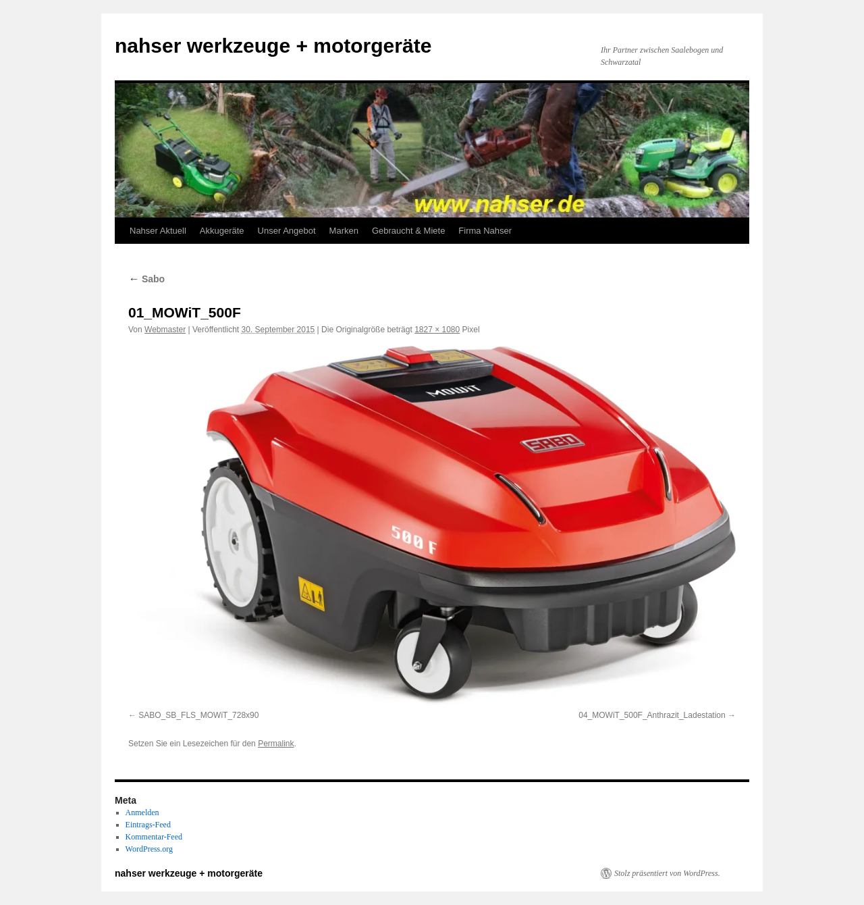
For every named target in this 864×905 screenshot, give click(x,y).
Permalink (276, 743)
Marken (343, 231)
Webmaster (165, 329)
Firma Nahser (485, 231)
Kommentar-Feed (154, 837)
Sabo (146, 279)
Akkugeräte (222, 231)
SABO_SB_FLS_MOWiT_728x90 (198, 715)
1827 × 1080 (437, 329)
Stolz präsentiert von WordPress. (667, 873)
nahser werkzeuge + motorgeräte (273, 45)
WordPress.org (149, 849)
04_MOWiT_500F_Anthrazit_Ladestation (651, 715)
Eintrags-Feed (148, 824)
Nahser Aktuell (158, 231)
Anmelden (142, 812)
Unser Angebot (287, 231)
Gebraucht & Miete (408, 231)
